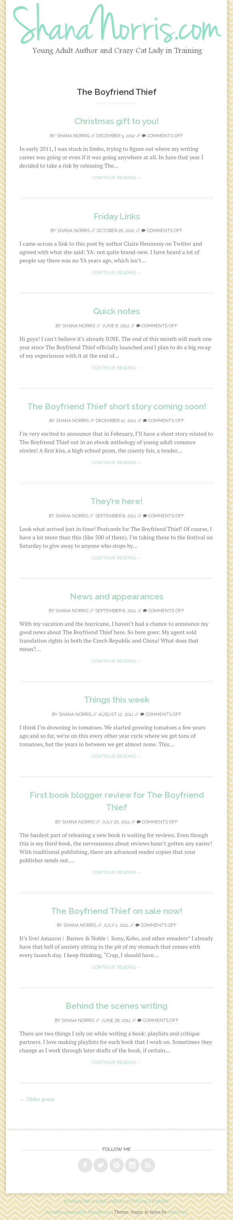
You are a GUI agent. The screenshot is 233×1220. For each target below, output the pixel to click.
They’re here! (116, 501)
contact (140, 1201)
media (118, 1201)
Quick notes (116, 311)
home (162, 1201)
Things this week (116, 700)
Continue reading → (116, 177)
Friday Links (117, 216)
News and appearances (116, 596)
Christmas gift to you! (116, 121)
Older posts (37, 1099)
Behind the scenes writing (116, 1006)
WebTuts (177, 1212)
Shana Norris (73, 135)
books (72, 1201)
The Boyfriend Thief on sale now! (116, 911)
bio (88, 1201)
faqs (101, 1201)
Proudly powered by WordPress (77, 1212)
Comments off (162, 135)
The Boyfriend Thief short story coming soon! (116, 406)
